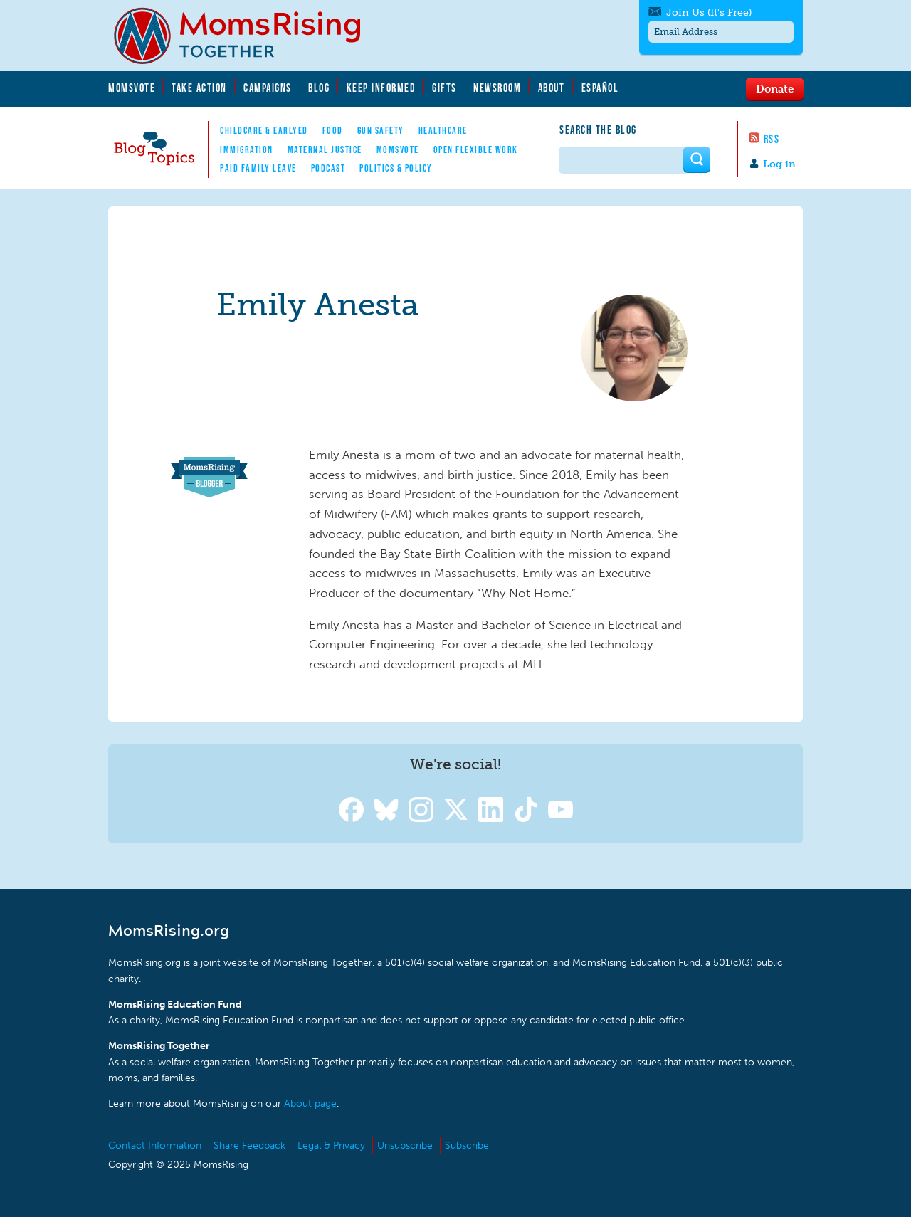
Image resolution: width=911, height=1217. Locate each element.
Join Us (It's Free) (709, 12)
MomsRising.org (247, 35)
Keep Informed (381, 87)
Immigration (246, 149)
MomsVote (131, 87)
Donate (775, 88)
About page (310, 1103)
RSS (772, 138)
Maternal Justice (325, 149)
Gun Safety (380, 130)
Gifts (444, 87)
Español (600, 87)
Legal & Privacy (331, 1145)
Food (332, 130)
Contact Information (154, 1145)
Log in (779, 164)
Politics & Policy (396, 168)
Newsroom (497, 87)
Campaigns (267, 87)
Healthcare (443, 130)
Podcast (328, 168)
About (551, 87)
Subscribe (467, 1145)
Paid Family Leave (258, 168)
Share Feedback (249, 1145)
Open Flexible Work (475, 149)
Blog (319, 87)
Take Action (199, 87)
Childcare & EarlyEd (264, 130)
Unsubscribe (405, 1145)
